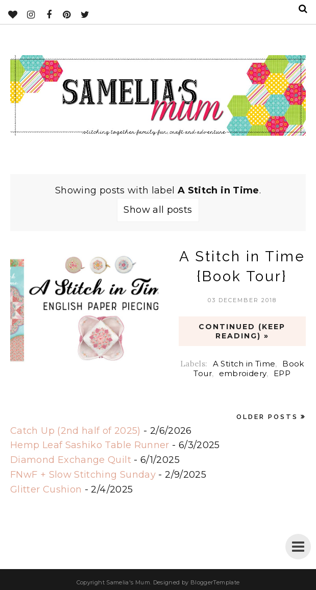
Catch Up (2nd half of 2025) (75, 430)
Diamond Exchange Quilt (70, 459)
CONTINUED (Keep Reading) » (242, 331)
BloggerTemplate (214, 582)
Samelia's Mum (128, 582)
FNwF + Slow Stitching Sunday (83, 474)
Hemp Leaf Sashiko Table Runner (89, 445)
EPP (282, 373)
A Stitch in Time (244, 363)
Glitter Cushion (46, 489)
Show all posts (158, 209)
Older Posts (267, 417)
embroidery (243, 373)
